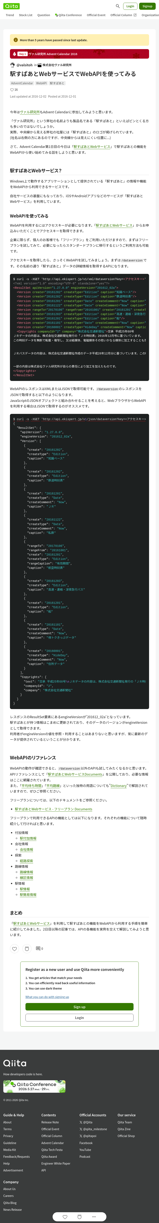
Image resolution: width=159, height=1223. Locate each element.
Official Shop (126, 1136)
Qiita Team (125, 1122)
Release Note (50, 1122)
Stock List (25, 15)
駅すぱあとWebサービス (92, 146)
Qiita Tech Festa (52, 1150)
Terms (7, 1129)
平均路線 (53, 785)
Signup (147, 6)
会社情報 (26, 849)
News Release (12, 1209)
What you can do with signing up (47, 997)
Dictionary (118, 785)
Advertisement (13, 1170)
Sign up (79, 1006)
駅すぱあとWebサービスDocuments (75, 774)
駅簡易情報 (28, 894)
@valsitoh (21, 64)
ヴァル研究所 (30, 111)
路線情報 (26, 871)
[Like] (14, 948)
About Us (9, 1189)
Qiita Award (49, 1156)
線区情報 (26, 877)
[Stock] (26, 948)
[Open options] (94, 1216)
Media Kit (9, 1150)
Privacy (8, 1136)
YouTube (85, 1150)
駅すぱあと (57, 83)
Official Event (96, 15)
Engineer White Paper (55, 1163)
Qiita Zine (124, 1129)
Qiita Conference (68, 15)
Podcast (85, 1156)
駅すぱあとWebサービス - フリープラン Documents (53, 808)
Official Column (124, 15)
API (43, 1170)
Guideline (9, 1143)
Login (130, 6)
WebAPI (41, 83)
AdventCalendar (22, 83)
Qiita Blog (10, 1203)
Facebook (86, 1143)
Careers (8, 1196)
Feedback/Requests (16, 1156)
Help (6, 1163)
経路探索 (26, 860)
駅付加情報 (28, 838)
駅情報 (25, 888)
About (7, 1122)
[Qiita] (11, 6)
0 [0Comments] (39, 949)
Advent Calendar (52, 1143)
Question (43, 15)
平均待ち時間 (31, 785)
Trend (10, 15)
